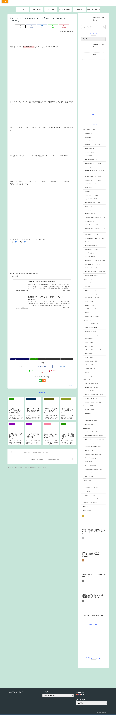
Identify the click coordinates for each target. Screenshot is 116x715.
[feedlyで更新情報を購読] (40, 380)
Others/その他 (42, 359)
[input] (93, 27)
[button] (103, 27)
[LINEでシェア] (53, 26)
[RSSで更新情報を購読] (44, 380)
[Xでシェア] (20, 26)
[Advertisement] (42, 38)
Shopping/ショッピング (66, 359)
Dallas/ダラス (33, 359)
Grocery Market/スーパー (54, 359)
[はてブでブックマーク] (42, 26)
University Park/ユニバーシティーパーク (19, 359)
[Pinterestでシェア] (64, 26)
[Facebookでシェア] (31, 26)
